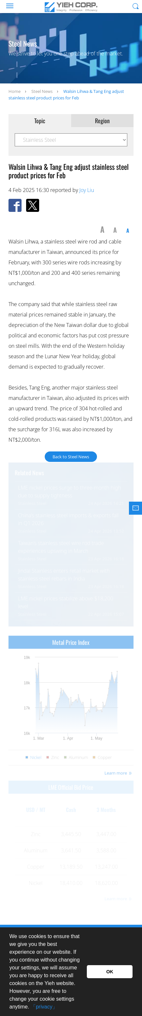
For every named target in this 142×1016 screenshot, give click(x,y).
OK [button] (109, 971)
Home (14, 91)
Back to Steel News (71, 457)
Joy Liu (86, 190)
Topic (39, 121)
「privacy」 (44, 1006)
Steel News (42, 91)
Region (102, 121)
